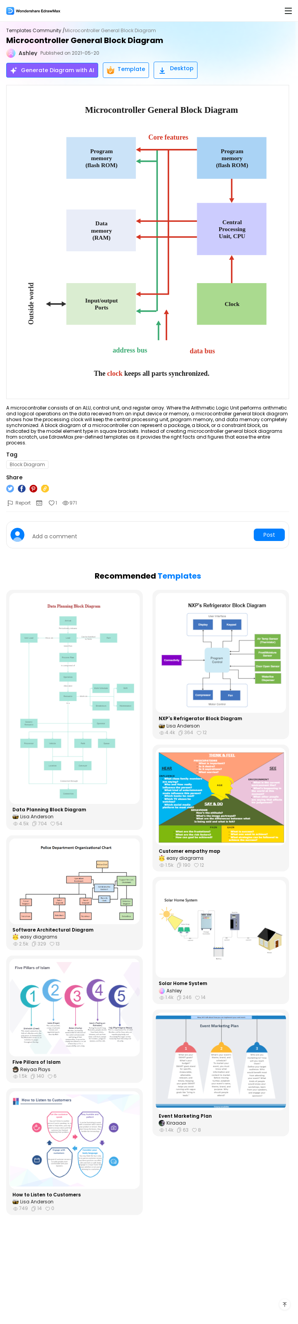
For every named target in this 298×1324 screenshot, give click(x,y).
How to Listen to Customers (46, 1195)
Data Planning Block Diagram (49, 809)
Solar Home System (183, 983)
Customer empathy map (189, 851)
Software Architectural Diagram (53, 930)
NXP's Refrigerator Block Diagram (200, 718)
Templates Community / (35, 30)
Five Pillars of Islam (36, 1062)
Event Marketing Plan (185, 1116)
